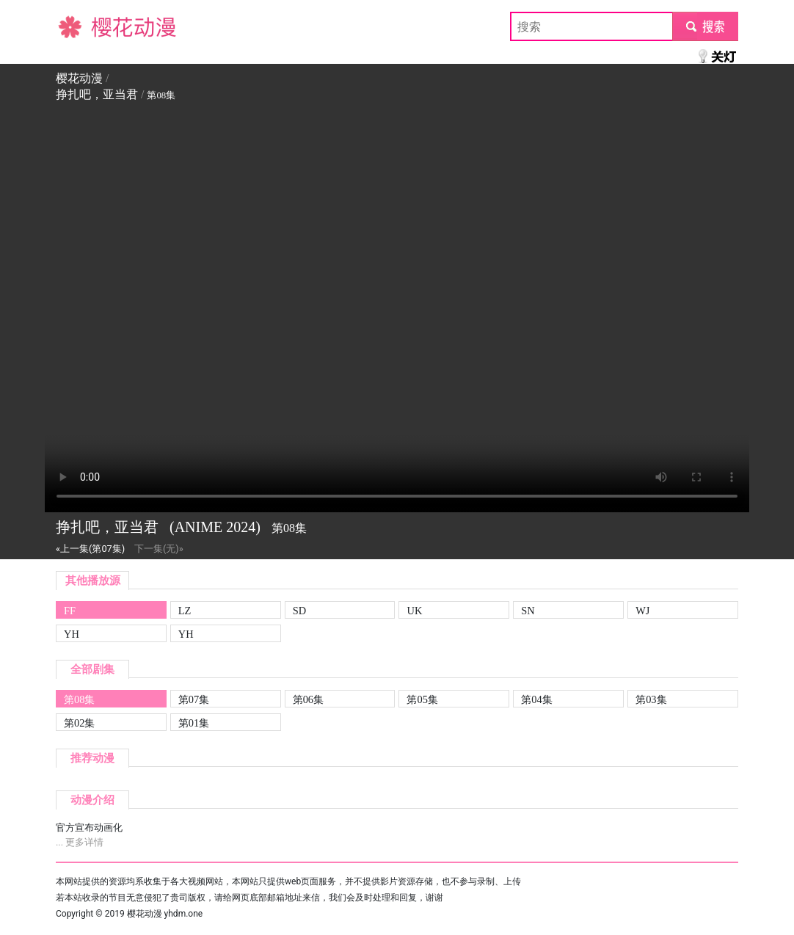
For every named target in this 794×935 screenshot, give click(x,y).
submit (705, 26)
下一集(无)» (158, 548)
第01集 (193, 723)
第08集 (79, 699)
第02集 (79, 723)
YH (71, 634)
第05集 (422, 699)
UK (414, 610)
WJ (642, 610)
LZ (185, 610)
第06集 (308, 699)
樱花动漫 (79, 26)
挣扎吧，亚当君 (97, 94)
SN (527, 610)
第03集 (650, 699)
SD (299, 610)
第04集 (536, 699)
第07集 (193, 699)
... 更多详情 (79, 842)
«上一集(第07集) (90, 548)
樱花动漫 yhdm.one (165, 914)
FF (70, 610)
